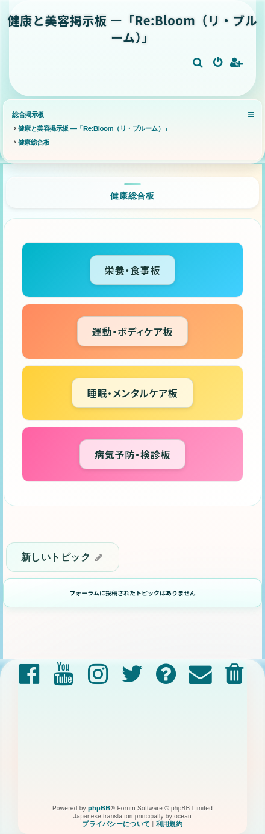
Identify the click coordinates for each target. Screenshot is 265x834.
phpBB (99, 808)
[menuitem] (198, 63)
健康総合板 (132, 195)
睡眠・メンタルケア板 (132, 393)
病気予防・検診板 (132, 454)
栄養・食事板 (133, 270)
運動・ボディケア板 (132, 331)
